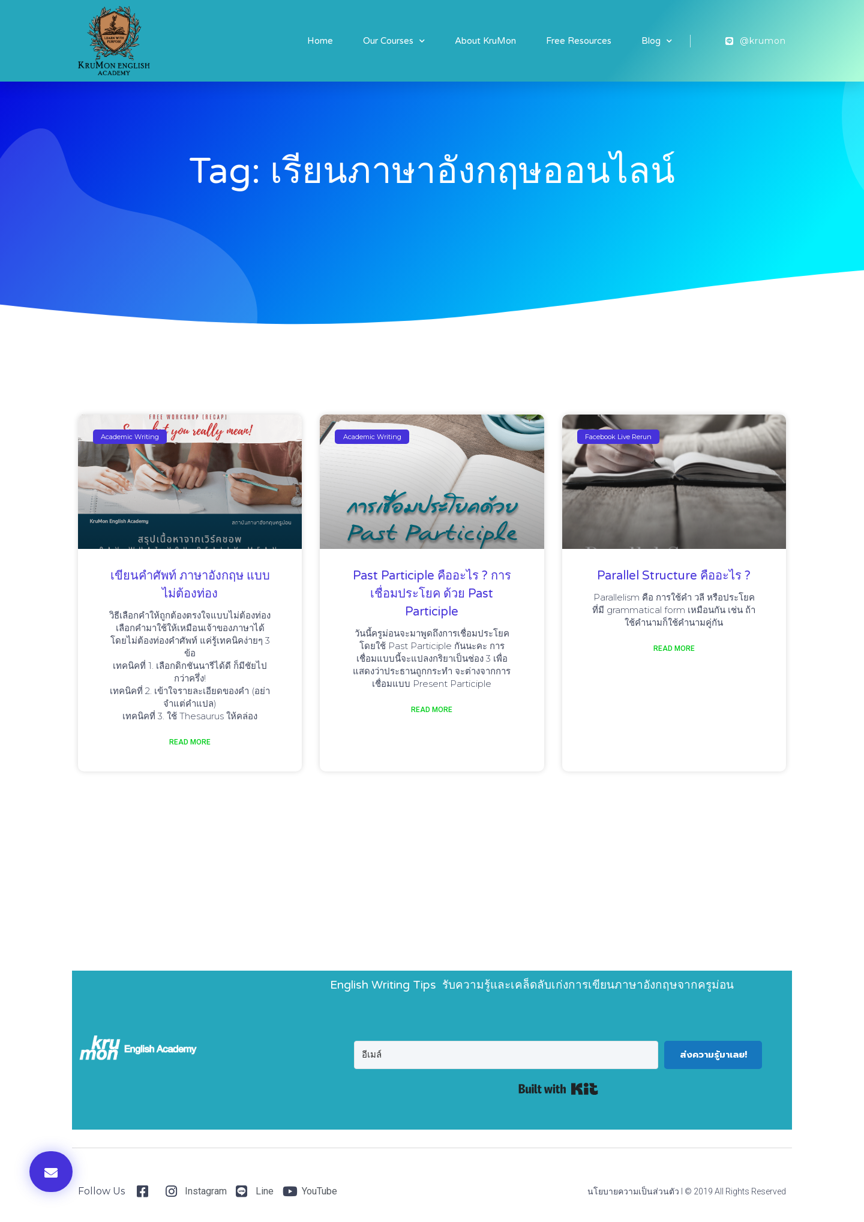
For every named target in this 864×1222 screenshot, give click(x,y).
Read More (190, 742)
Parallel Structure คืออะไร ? (674, 576)
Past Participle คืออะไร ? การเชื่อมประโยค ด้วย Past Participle (432, 594)
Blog (656, 41)
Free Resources (578, 40)
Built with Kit (558, 1089)
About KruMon (485, 40)
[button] (51, 1171)
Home (320, 40)
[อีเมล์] (506, 1055)
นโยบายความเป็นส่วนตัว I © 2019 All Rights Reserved (686, 1191)
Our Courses (394, 41)
